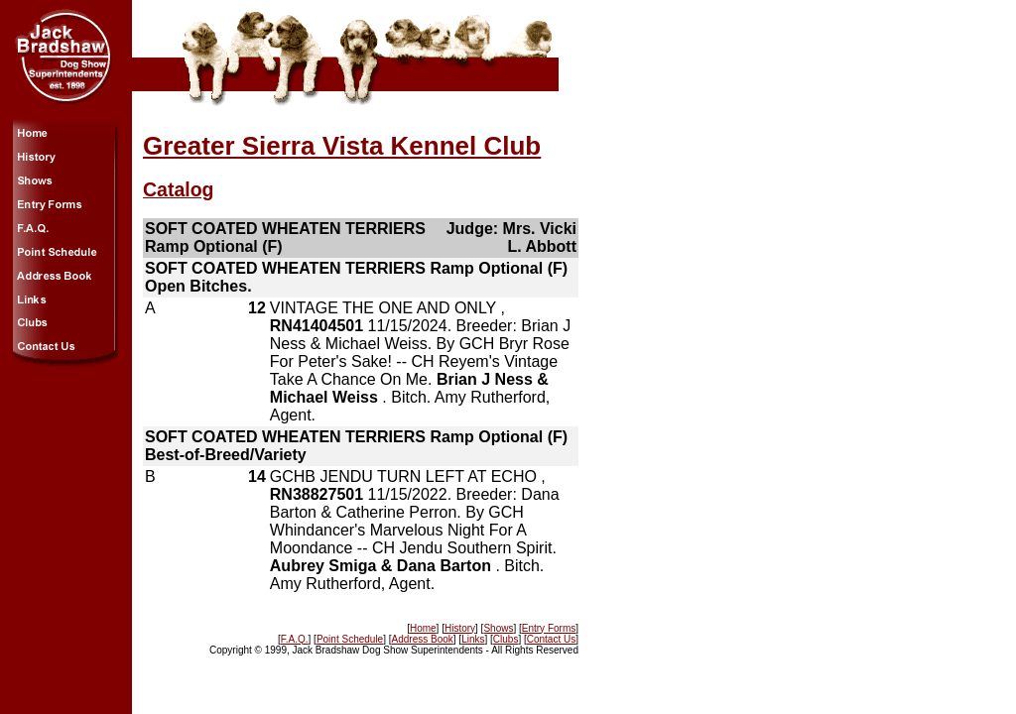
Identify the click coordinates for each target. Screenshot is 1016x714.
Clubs (506, 639)
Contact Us (551, 639)
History (459, 628)
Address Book (422, 639)
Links (472, 639)
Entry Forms (548, 628)
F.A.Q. (295, 639)
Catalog (178, 189)
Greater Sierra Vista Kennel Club (342, 146)
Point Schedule (350, 639)
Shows (498, 628)
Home (423, 628)
